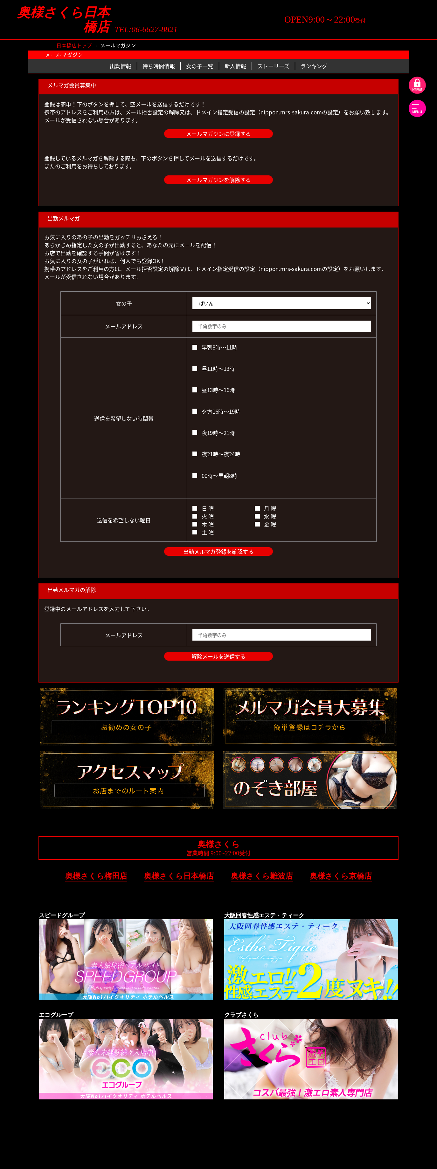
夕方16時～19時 (216, 411)
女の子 (124, 303)
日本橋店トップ (74, 45)
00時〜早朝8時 (214, 475)
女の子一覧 (199, 66)
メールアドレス (124, 326)
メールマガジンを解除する (218, 180)
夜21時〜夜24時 (216, 454)
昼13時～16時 (213, 390)
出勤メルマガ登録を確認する (218, 551)
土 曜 (203, 532)
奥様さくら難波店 (262, 876)
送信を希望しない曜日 (124, 520)
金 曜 (265, 524)
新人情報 (235, 66)
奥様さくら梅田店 (96, 876)
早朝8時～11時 (214, 347)
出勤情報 (120, 66)
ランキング (314, 66)
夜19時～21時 (213, 433)
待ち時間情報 (158, 66)
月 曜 (265, 508)
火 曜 (203, 516)
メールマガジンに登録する (218, 134)
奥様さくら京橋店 (341, 876)
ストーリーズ (273, 66)
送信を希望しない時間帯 (124, 418)
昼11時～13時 (213, 368)
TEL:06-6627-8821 (146, 29)
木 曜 (203, 524)
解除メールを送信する (218, 656)
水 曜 (265, 516)
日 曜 (203, 508)
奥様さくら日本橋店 (63, 19)
